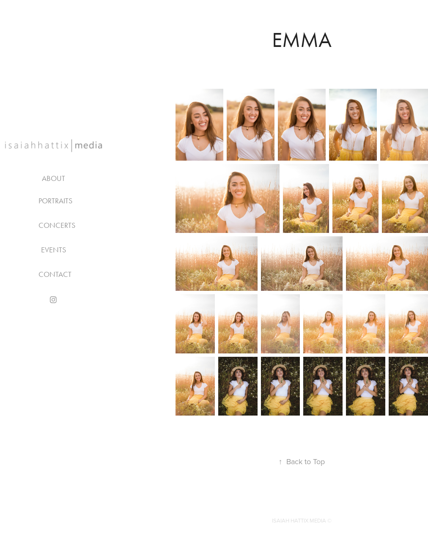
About (53, 178)
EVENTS (53, 249)
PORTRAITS (55, 200)
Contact (54, 274)
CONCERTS (56, 225)
